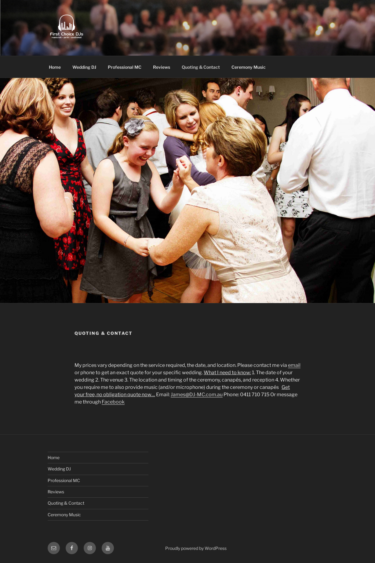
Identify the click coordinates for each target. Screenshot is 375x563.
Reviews (161, 67)
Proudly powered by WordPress (196, 548)
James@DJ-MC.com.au (197, 394)
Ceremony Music (248, 67)
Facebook (113, 402)
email (294, 365)
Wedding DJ (84, 67)
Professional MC (124, 67)
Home (55, 67)
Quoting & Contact (201, 67)
